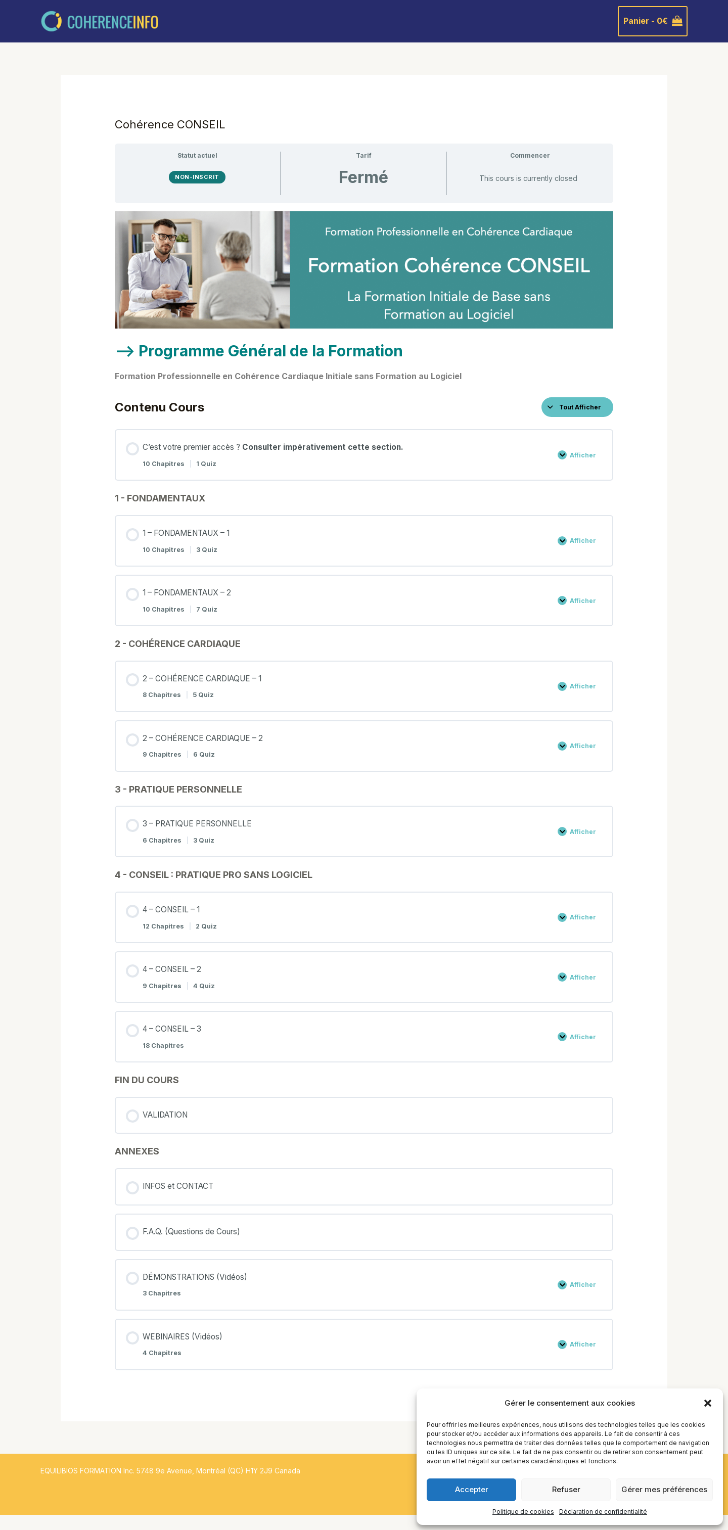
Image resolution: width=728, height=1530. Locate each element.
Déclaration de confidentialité (603, 1511)
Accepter (471, 1489)
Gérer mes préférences (664, 1489)
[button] (708, 1403)
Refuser (566, 1489)
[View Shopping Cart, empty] (653, 21)
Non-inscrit (197, 176)
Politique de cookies (523, 1511)
